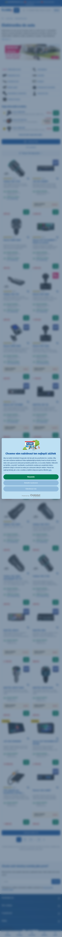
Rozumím (31, 477)
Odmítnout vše (31, 489)
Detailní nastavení (31, 483)
